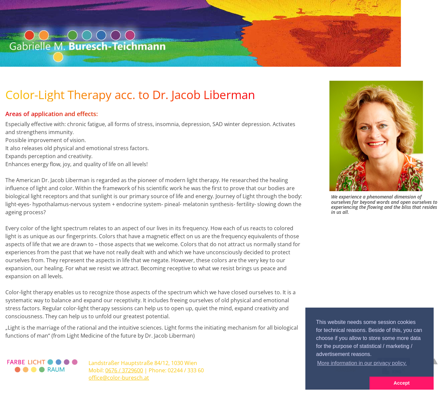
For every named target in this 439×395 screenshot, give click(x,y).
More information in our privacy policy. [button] (362, 363)
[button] (337, 383)
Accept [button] (402, 383)
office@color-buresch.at (119, 377)
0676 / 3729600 (124, 370)
